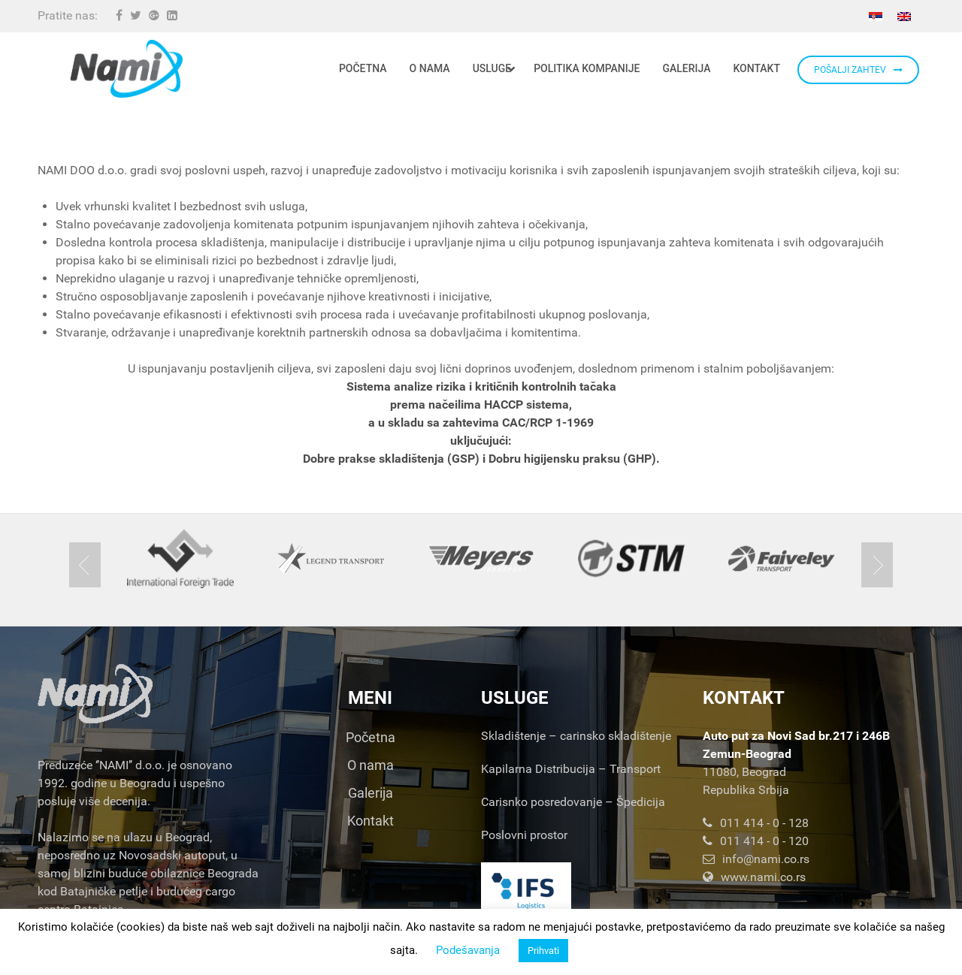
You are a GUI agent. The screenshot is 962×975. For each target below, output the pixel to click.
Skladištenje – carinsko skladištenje (576, 736)
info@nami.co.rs (756, 859)
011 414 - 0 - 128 (756, 823)
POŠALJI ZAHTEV (858, 70)
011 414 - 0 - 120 (756, 841)
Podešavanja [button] (468, 950)
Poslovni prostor (524, 835)
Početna (370, 737)
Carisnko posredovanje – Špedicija (573, 802)
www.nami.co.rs (754, 877)
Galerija (370, 793)
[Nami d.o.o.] (126, 69)
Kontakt (370, 821)
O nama (370, 765)
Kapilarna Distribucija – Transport (571, 769)
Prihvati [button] (543, 950)
